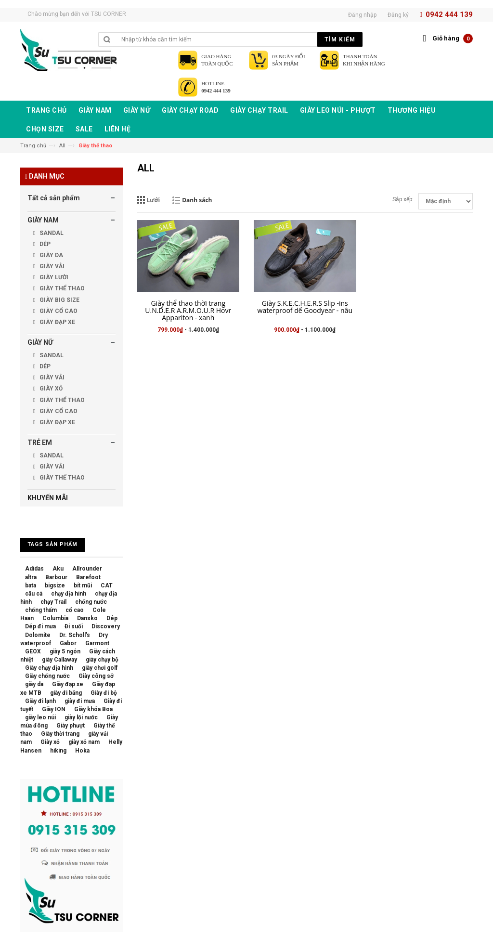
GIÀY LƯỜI (53, 277)
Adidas (34, 568)
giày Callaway (59, 659)
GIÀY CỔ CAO (58, 311)
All (62, 146)
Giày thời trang (60, 733)
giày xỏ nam (84, 742)
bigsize (55, 585)
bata (30, 585)
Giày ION (53, 709)
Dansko (87, 618)
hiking (58, 750)
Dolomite (38, 635)
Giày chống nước (47, 676)
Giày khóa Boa (93, 709)
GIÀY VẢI (51, 266)
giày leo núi (40, 717)
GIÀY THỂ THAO (61, 288)
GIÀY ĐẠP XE (56, 322)
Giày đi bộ (104, 692)
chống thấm (41, 610)
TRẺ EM (39, 442)
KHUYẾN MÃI (47, 498)
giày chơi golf (99, 667)
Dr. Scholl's (74, 635)
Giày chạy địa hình (49, 667)
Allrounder (87, 568)
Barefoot (88, 577)
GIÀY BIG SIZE (58, 300)
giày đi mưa (80, 701)
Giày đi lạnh (40, 701)
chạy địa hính (68, 593)
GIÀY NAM (43, 220)
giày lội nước (81, 717)
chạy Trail (53, 601)
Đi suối (74, 626)
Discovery (105, 626)
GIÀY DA (50, 255)
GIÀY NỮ (40, 342)
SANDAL (51, 233)
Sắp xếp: (403, 199)
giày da (34, 684)
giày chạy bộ (102, 659)
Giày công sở (96, 676)
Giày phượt (70, 725)
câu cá (33, 593)
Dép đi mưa (40, 626)
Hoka (82, 750)
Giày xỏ (50, 742)
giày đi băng (66, 692)
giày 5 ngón (65, 651)
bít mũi (83, 585)
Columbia (55, 618)
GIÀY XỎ (50, 388)
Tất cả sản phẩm (53, 198)
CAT (107, 585)
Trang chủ (33, 146)
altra (31, 577)
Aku (58, 568)
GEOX (33, 651)
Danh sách (197, 200)
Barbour (56, 577)
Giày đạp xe (67, 684)
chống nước (91, 601)
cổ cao (74, 610)
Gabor (68, 643)
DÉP (44, 244)
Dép (111, 618)
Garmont (97, 643)
